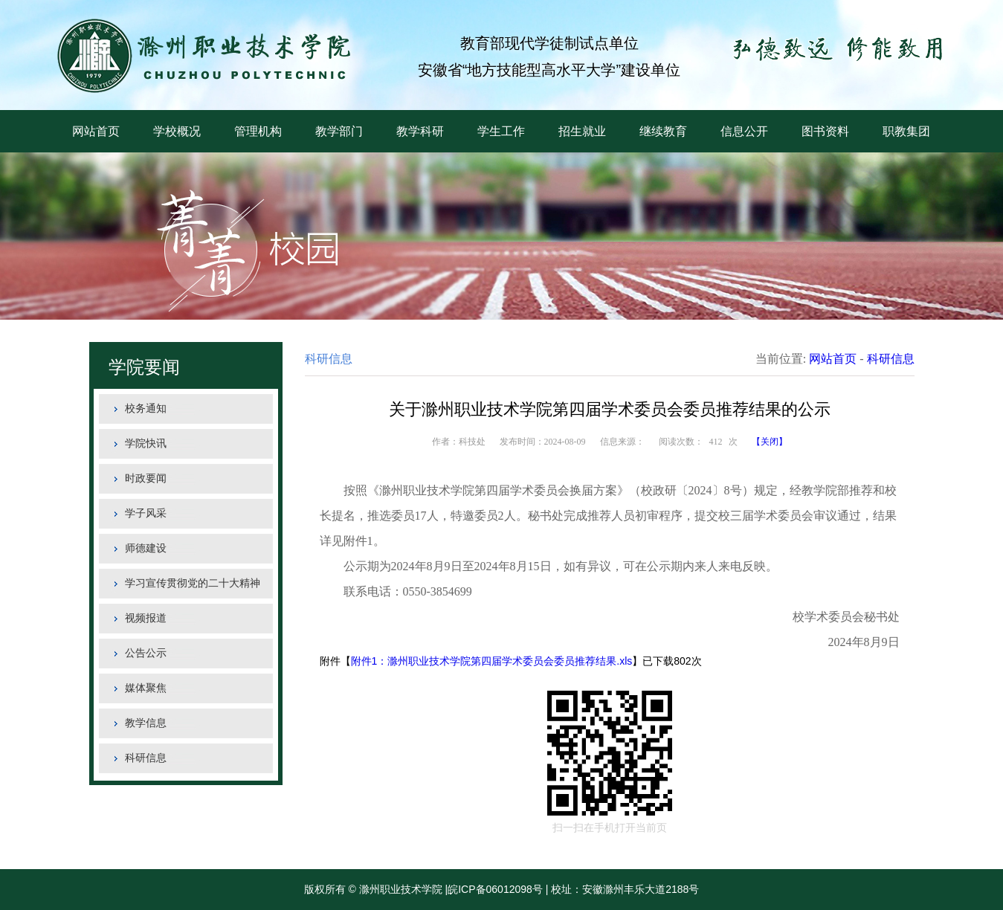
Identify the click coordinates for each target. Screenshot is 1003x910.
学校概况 (177, 131)
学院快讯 (146, 443)
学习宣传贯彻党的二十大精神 (192, 583)
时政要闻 (146, 478)
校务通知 (146, 408)
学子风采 (146, 513)
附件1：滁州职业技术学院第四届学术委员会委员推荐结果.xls (492, 661)
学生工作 (501, 131)
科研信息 (146, 758)
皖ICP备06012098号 (495, 889)
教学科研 (420, 131)
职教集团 (906, 131)
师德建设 (146, 548)
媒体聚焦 (146, 688)
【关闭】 (769, 441)
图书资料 (825, 131)
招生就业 (582, 131)
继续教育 (663, 131)
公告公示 (146, 653)
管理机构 (258, 131)
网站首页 (96, 131)
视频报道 (146, 618)
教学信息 (146, 723)
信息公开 (744, 131)
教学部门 (339, 131)
